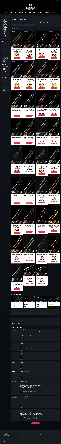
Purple (5, 32)
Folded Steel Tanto (52, 303)
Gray (4, 38)
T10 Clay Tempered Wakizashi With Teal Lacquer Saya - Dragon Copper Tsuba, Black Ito (41, 50)
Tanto (26, 12)
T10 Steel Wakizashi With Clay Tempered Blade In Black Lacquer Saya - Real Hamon (17, 225)
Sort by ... (13, 28)
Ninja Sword (4, 90)
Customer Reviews (24, 437)
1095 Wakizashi (5, 68)
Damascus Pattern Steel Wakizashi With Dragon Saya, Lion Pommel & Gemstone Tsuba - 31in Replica (42, 196)
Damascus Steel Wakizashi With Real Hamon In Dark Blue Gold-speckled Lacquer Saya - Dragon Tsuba (42, 255)
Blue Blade (5, 27)
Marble (5, 25)
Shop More (40, 12)
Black (4, 19)
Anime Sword (51, 435)
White (5, 28)
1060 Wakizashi (5, 69)
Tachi (30, 12)
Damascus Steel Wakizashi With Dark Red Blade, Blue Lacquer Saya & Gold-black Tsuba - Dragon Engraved (42, 225)
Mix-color (5, 21)
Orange (5, 29)
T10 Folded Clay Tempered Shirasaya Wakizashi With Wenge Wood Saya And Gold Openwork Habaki (54, 80)
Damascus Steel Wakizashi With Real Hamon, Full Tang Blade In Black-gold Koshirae (29, 278)
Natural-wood (6, 24)
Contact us (23, 435)
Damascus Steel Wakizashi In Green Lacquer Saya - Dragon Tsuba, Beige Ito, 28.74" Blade (17, 110)
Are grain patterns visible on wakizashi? (18, 322)
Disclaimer (41, 434)
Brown (5, 23)
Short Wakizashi (40, 313)
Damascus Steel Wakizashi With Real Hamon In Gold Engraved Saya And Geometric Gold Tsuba (29, 255)
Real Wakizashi (21, 313)
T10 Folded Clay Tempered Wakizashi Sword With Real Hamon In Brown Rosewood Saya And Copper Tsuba (54, 50)
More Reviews (35, 423)
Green (5, 26)
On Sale (54, 12)
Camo (5, 34)
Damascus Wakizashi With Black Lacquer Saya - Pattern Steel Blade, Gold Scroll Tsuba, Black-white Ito (17, 284)
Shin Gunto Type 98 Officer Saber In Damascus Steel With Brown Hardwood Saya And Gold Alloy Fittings (42, 80)
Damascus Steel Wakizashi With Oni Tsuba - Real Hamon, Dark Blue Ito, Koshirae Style (42, 278)
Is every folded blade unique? (17, 323)
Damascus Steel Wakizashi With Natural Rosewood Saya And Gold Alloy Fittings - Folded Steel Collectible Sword (17, 50)
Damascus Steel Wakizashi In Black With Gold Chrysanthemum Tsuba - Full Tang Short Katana (54, 138)
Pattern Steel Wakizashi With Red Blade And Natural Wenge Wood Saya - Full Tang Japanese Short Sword (29, 80)
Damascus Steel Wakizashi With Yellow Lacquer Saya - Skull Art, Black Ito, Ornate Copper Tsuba (54, 225)
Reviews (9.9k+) (48, 12)
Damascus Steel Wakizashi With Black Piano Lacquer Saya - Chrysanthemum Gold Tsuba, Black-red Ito (54, 255)
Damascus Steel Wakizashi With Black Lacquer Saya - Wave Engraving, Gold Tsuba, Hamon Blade (17, 166)
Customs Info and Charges (43, 435)
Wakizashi (21, 12)
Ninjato (16, 12)
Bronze (5, 30)
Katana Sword (5, 88)
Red (4, 20)
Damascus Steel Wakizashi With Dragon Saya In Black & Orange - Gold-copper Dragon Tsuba (17, 138)
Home (6, 12)
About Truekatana (24, 434)
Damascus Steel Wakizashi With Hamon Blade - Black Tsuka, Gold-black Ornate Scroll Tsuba (54, 110)
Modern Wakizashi (45, 313)
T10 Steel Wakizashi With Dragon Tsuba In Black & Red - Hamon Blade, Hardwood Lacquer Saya (29, 225)
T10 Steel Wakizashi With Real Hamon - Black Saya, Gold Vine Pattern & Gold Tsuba (17, 196)
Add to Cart (17, 57)
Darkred (5, 31)
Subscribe (23, 436)
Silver (5, 33)
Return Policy (33, 435)
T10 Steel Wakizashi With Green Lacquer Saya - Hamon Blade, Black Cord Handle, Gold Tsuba (29, 166)
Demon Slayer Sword (52, 434)
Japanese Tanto (5, 89)
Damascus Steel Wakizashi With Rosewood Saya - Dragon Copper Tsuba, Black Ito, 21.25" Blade (29, 196)
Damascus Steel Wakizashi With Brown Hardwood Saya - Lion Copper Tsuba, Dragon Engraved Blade (42, 166)
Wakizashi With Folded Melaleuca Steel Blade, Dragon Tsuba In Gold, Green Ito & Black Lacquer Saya (29, 110)
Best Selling (4, 61)
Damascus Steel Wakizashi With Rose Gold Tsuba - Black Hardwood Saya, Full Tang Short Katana (42, 138)
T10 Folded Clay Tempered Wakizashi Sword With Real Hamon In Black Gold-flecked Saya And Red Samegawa (16, 80)
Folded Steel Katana (15, 303)
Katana (11, 12)
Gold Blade (5, 36)
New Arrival (4, 60)
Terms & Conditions (33, 436)
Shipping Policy (33, 434)
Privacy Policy (33, 437)
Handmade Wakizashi (27, 313)
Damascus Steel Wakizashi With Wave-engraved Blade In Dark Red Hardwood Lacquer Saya (42, 110)
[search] (38, 28)
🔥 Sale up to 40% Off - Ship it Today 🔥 (30, 0)
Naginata (35, 12)
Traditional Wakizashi (34, 313)
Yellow (5, 37)
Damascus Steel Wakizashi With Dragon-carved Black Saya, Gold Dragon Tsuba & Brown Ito (29, 138)
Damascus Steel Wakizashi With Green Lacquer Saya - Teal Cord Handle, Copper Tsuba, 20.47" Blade (54, 166)
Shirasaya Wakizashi (15, 313)
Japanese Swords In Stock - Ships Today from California (5, 58)
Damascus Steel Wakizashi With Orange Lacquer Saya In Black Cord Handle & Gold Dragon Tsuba (54, 196)
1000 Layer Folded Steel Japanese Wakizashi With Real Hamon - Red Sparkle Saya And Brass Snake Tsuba (29, 50)
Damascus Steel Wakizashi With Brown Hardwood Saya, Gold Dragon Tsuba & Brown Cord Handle (17, 255)
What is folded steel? (16, 319)
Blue (4, 22)
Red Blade (5, 35)
